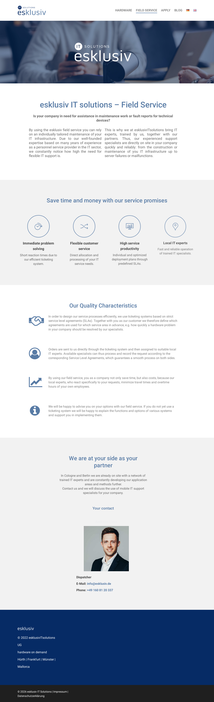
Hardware (123, 10)
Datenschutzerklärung (31, 695)
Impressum (60, 691)
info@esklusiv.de (99, 584)
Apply (165, 10)
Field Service (146, 10)
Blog (178, 10)
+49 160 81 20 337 (100, 590)
